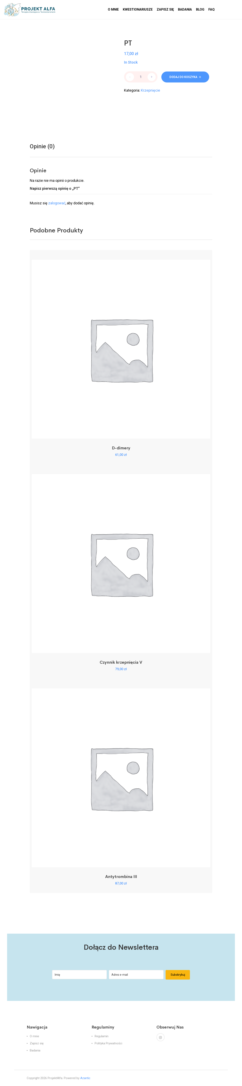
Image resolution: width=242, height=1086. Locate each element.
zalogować (56, 203)
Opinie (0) (42, 146)
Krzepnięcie (150, 90)
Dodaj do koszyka (183, 77)
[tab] (42, 146)
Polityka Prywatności (108, 1043)
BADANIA (185, 9)
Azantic (85, 1078)
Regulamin (101, 1036)
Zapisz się (37, 1043)
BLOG (200, 9)
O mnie (34, 1036)
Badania (35, 1050)
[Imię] (79, 974)
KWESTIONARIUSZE (138, 9)
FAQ (211, 9)
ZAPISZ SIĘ (165, 9)
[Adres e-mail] (136, 974)
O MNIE (113, 9)
